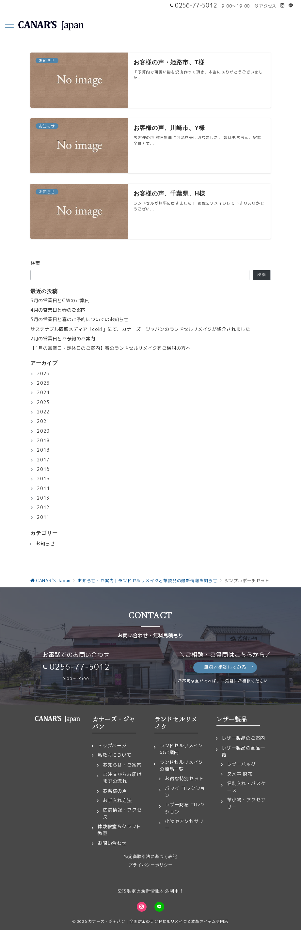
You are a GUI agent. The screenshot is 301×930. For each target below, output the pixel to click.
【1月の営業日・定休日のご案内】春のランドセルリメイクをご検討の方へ (110, 348)
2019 (43, 440)
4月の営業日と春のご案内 (58, 310)
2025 (43, 383)
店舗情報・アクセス (122, 813)
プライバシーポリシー (150, 864)
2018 (43, 450)
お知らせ (45, 543)
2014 (43, 488)
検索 (35, 263)
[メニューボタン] (9, 25)
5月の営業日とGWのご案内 (59, 300)
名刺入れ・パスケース (246, 787)
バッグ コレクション (185, 791)
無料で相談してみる (229, 667)
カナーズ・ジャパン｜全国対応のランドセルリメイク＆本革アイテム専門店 (158, 921)
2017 (43, 460)
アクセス (265, 6)
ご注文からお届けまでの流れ (122, 777)
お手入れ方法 (117, 800)
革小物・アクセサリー (246, 803)
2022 (43, 412)
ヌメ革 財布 (240, 774)
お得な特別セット (184, 778)
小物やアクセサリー (184, 824)
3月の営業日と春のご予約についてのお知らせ (79, 319)
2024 (43, 392)
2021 (43, 421)
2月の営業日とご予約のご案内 (62, 338)
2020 (43, 431)
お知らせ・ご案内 (122, 765)
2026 (43, 373)
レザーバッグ (241, 764)
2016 (43, 469)
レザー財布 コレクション (185, 808)
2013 (43, 498)
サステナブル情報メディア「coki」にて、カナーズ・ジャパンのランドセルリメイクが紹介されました (140, 329)
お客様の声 (115, 791)
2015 (43, 478)
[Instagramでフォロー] (282, 5)
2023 (43, 402)
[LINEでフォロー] (291, 5)
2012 (43, 507)
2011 (43, 517)
